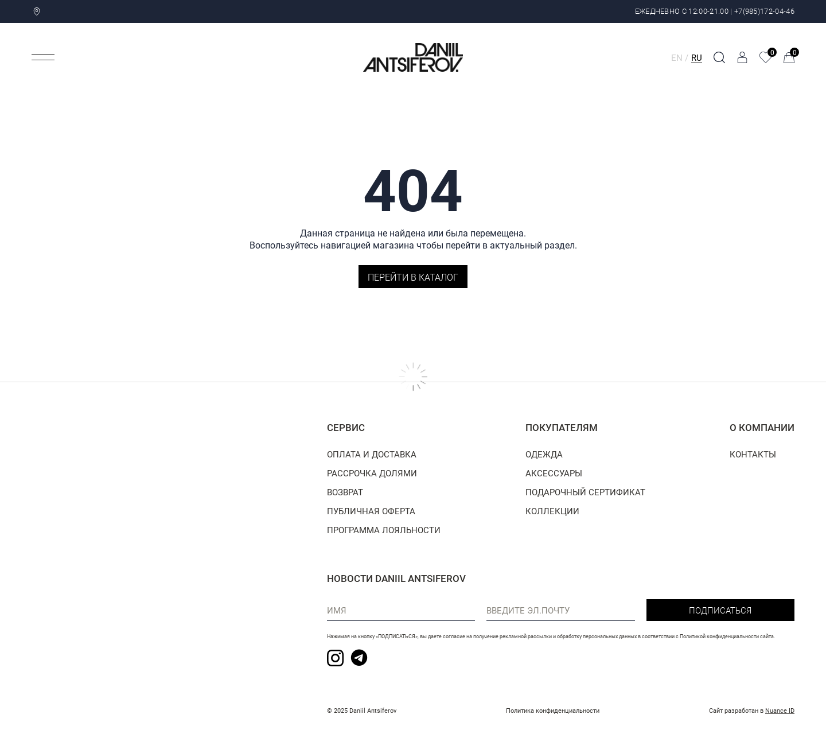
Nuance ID (779, 710)
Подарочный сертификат (585, 492)
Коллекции (552, 511)
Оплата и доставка (371, 454)
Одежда (544, 454)
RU (696, 57)
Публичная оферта (371, 511)
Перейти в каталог (413, 277)
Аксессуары (553, 473)
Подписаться (720, 610)
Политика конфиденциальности (552, 710)
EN (677, 57)
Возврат (345, 492)
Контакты (753, 454)
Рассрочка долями (372, 473)
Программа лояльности (384, 529)
